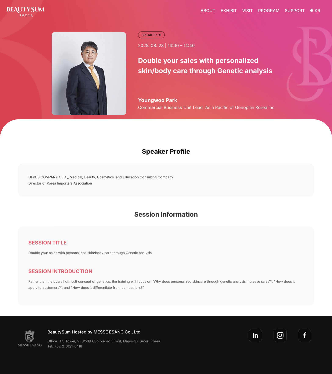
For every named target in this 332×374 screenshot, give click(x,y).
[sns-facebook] (304, 335)
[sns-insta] (280, 335)
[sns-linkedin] (255, 335)
